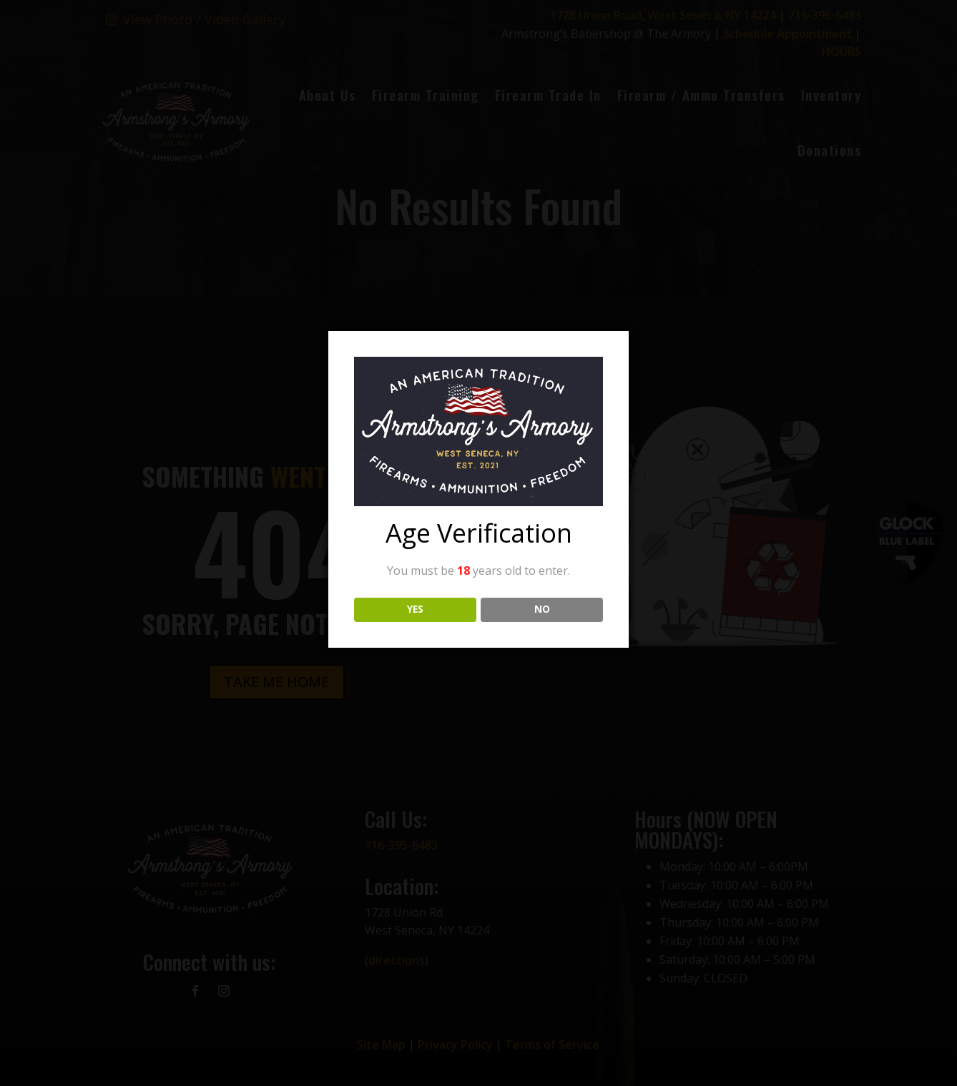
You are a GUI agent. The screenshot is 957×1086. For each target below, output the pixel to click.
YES (415, 609)
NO (542, 609)
